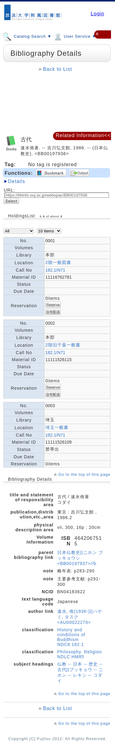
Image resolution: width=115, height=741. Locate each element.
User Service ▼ (74, 36)
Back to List (57, 69)
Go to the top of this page (84, 474)
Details (16, 181)
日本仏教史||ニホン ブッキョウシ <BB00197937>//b (80, 558)
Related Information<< (83, 135)
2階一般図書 (58, 262)
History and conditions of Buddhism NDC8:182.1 (71, 637)
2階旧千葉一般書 (62, 344)
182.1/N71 (55, 270)
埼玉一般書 (56, 427)
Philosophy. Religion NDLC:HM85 (79, 654)
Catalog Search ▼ (27, 36)
